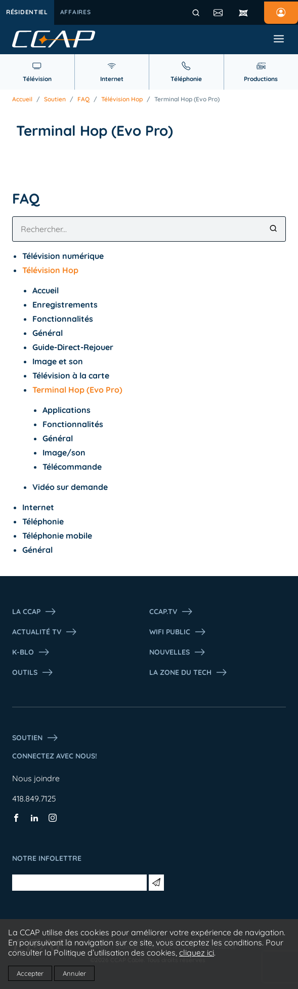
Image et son (57, 361)
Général (47, 333)
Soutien (55, 99)
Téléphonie (43, 521)
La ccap (34, 611)
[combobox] (149, 229)
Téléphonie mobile (57, 535)
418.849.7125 (34, 798)
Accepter (30, 973)
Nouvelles (177, 652)
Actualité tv (44, 632)
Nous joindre (36, 778)
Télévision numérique (63, 256)
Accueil (22, 99)
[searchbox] (149, 229)
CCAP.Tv (171, 611)
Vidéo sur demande (70, 487)
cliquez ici (196, 952)
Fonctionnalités (62, 319)
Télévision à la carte (70, 375)
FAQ (83, 99)
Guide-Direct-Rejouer (72, 347)
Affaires (75, 12)
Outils (33, 672)
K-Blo (31, 652)
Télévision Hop (122, 99)
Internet (38, 507)
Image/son (64, 452)
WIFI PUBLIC (177, 632)
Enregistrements (65, 304)
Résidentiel (27, 12)
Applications (66, 410)
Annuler (74, 973)
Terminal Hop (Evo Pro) (187, 99)
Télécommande (72, 467)
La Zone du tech (188, 672)
